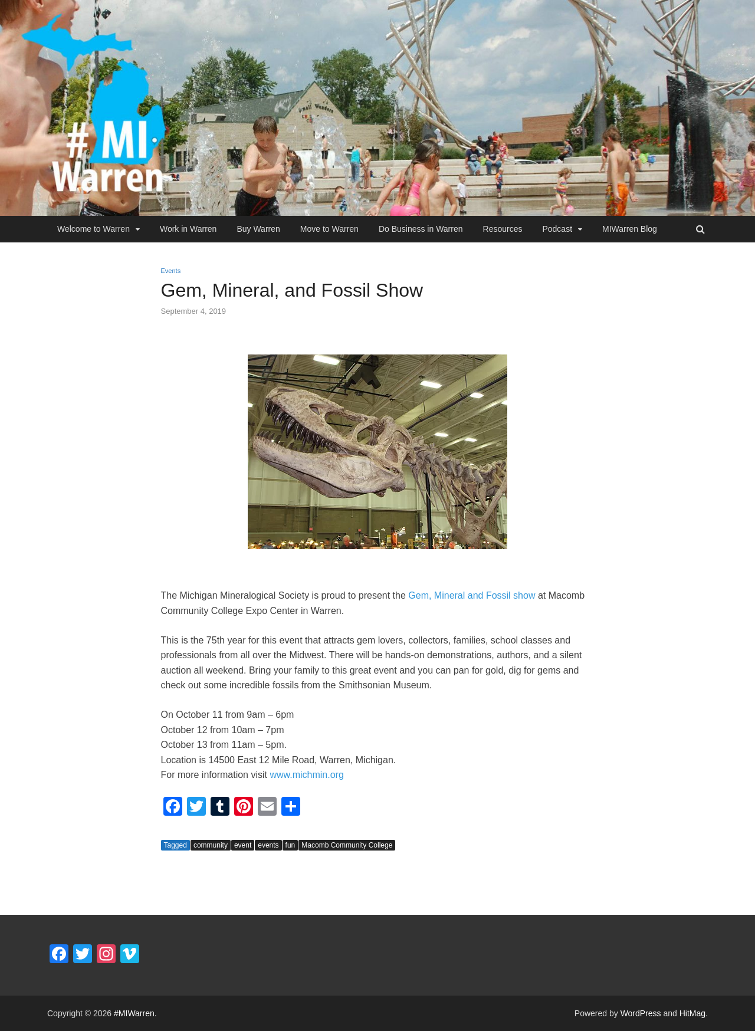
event (242, 845)
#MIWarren (134, 1013)
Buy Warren (258, 229)
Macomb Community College (346, 845)
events (268, 845)
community (210, 845)
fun (290, 845)
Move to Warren (329, 229)
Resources (503, 229)
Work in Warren (188, 229)
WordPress (641, 1013)
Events (171, 270)
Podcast (557, 229)
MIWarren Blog (629, 229)
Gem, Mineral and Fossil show (471, 595)
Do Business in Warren (421, 229)
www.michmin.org (306, 775)
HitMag (692, 1013)
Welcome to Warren (93, 229)
